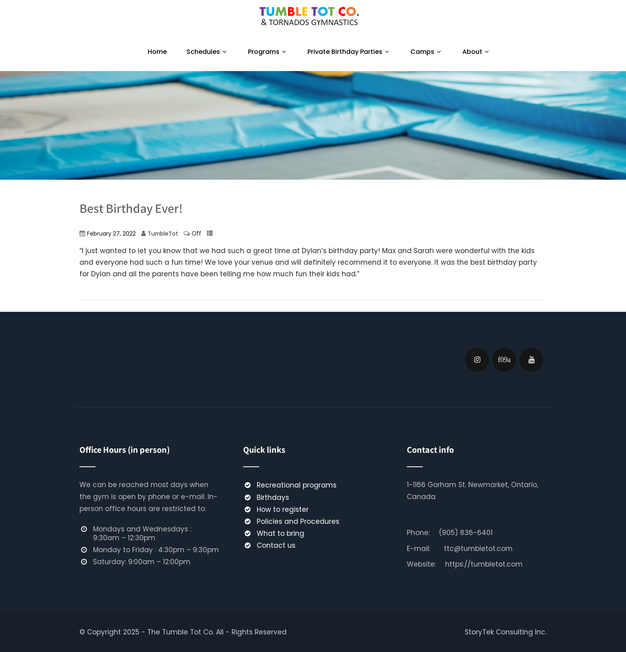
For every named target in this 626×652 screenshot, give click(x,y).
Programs (268, 51)
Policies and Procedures (298, 521)
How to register (283, 509)
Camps (426, 51)
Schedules (207, 51)
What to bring (280, 533)
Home (157, 51)
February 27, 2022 (111, 234)
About (476, 51)
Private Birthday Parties (349, 51)
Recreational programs (297, 485)
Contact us (276, 545)
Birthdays (273, 497)
